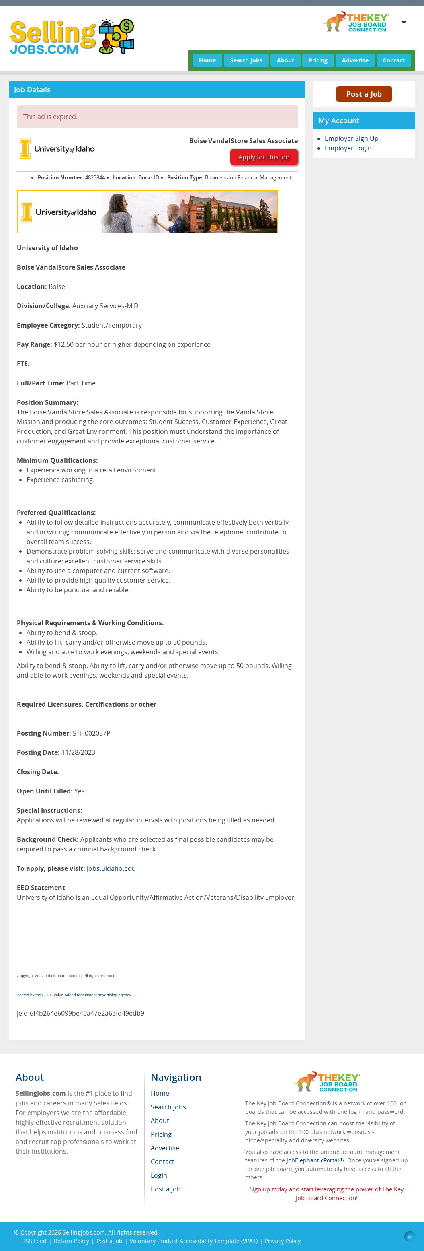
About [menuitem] (160, 1120)
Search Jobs (246, 60)
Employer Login (348, 148)
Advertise (355, 60)
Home (207, 60)
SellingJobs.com (84, 1232)
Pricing (318, 60)
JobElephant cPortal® (315, 1160)
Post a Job (364, 94)
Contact (394, 60)
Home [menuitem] (160, 1093)
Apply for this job (264, 157)
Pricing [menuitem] (161, 1134)
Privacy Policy (283, 1241)
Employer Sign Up (352, 138)
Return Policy (71, 1241)
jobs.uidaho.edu (111, 868)
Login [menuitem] (159, 1175)
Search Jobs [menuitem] (168, 1107)
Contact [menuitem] (162, 1161)
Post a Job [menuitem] (166, 1189)
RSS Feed (34, 1241)
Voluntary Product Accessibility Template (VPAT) (194, 1241)
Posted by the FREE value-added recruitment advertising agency (74, 995)
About (285, 60)
